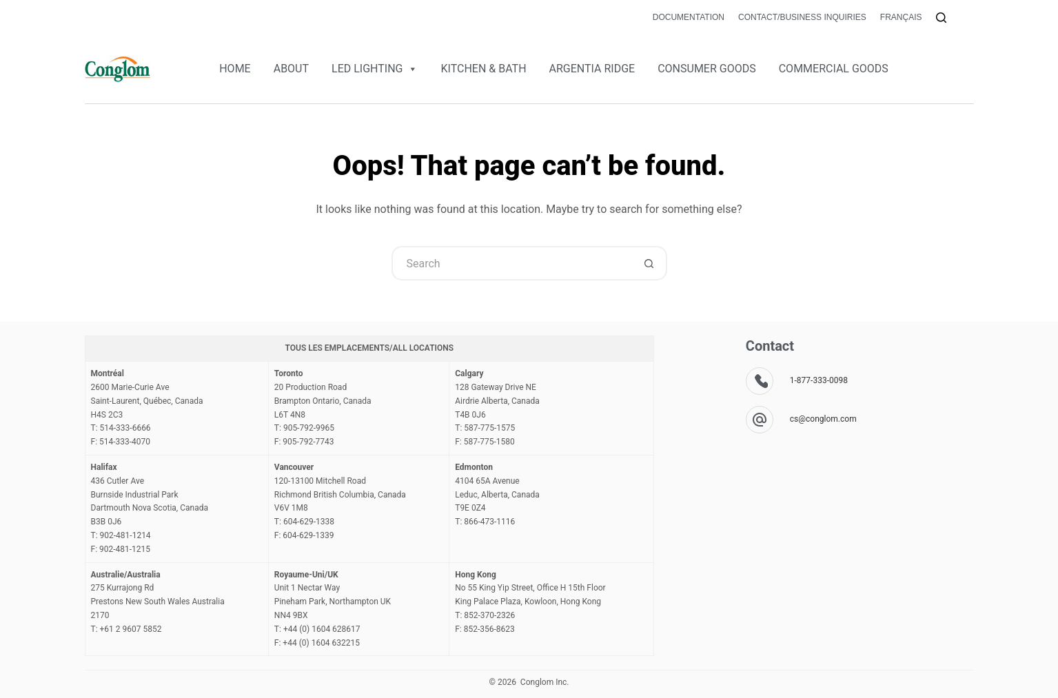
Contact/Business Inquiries (802, 17)
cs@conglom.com (823, 419)
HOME (234, 68)
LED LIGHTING (375, 69)
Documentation (688, 17)
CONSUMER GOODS (707, 68)
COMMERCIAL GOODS (833, 68)
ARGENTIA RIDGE (592, 68)
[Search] (941, 17)
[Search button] (650, 263)
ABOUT (291, 68)
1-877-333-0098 (819, 380)
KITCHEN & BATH (483, 68)
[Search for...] (512, 263)
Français (901, 17)
